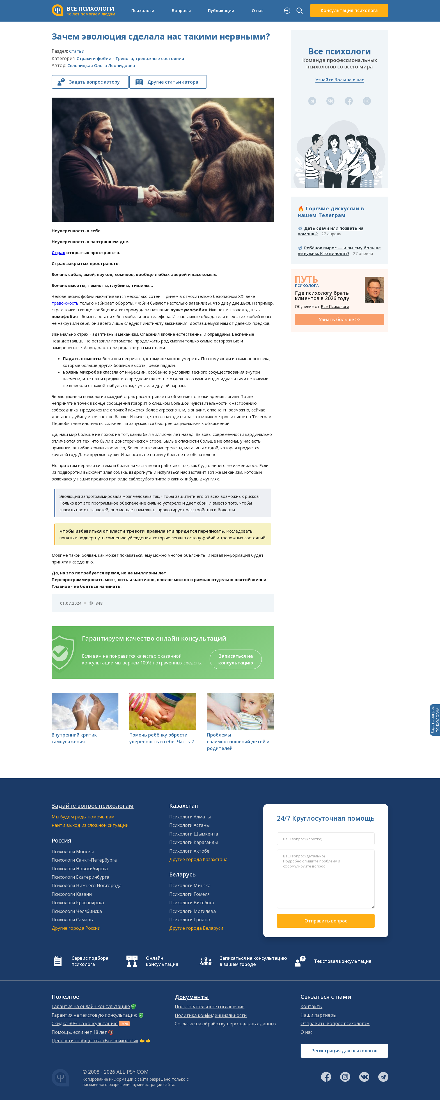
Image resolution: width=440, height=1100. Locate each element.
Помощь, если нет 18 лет (79, 1032)
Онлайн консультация (162, 961)
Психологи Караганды (193, 842)
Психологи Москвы (73, 851)
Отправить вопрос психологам (335, 1023)
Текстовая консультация (342, 961)
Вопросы (181, 10)
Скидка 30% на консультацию (85, 1023)
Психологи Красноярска (78, 902)
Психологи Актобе (189, 851)
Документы (192, 997)
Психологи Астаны (189, 825)
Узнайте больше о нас (339, 79)
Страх (58, 252)
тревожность (65, 303)
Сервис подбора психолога (90, 961)
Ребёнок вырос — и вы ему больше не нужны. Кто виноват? (339, 250)
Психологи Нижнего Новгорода (87, 885)
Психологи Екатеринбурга (80, 877)
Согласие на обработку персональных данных (225, 1024)
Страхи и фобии (94, 58)
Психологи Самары (72, 920)
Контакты (311, 1006)
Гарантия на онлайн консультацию (91, 1006)
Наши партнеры (318, 1015)
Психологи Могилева (192, 911)
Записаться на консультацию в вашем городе (253, 961)
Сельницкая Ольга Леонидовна (101, 65)
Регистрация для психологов (344, 1051)
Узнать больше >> (339, 319)
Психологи (142, 10)
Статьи (76, 51)
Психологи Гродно (189, 920)
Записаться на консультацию (235, 659)
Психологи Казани (72, 894)
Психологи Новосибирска (80, 869)
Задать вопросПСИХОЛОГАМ (435, 720)
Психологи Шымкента (193, 834)
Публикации (221, 10)
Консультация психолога (349, 10)
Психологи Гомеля (189, 894)
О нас (257, 10)
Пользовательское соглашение (209, 1007)
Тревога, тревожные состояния (149, 58)
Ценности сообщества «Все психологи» (95, 1040)
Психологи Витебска (191, 902)
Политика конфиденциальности (211, 1015)
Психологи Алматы (190, 817)
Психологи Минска (189, 885)
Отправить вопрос (325, 921)
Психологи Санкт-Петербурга (84, 860)
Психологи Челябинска (77, 911)
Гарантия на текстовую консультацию (95, 1015)
